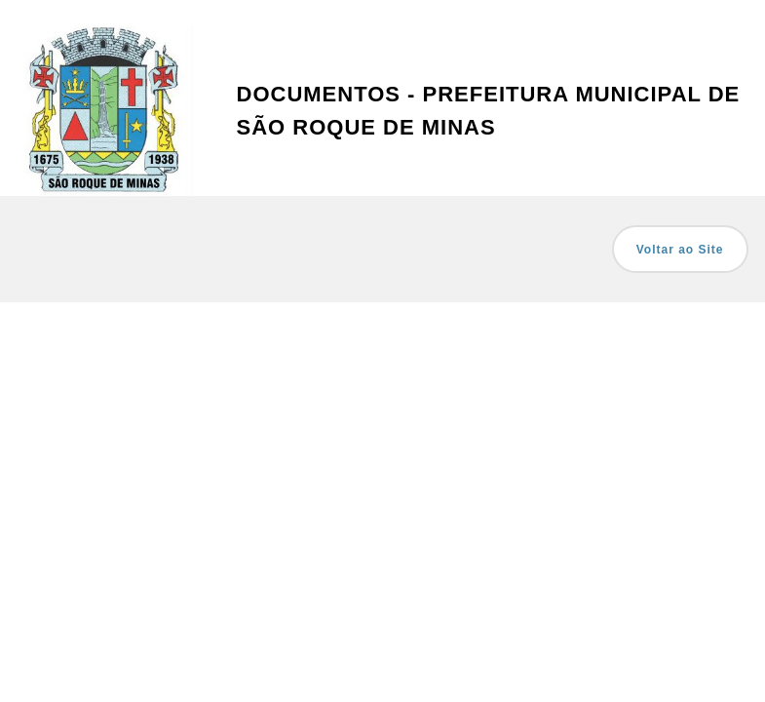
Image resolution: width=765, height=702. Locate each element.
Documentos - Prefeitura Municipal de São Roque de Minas (489, 110)
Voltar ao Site (680, 249)
